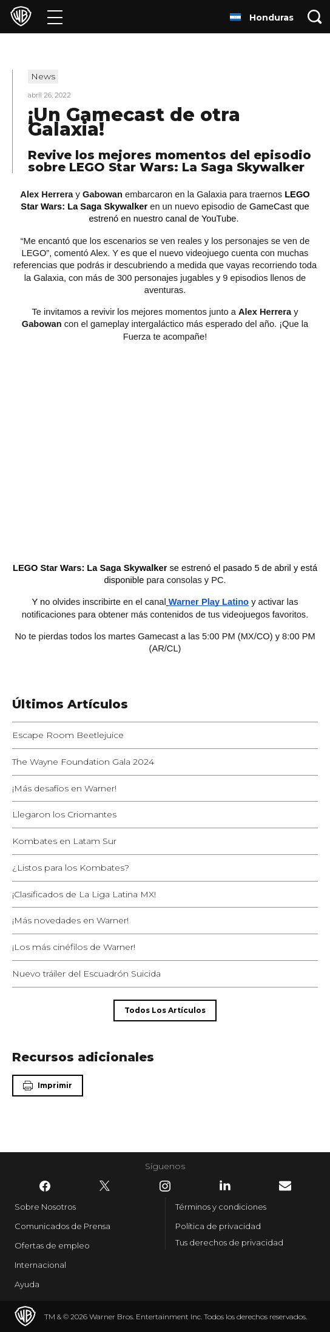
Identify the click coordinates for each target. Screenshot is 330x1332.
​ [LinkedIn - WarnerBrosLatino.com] (225, 1185)
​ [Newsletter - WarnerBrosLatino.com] (285, 1186)
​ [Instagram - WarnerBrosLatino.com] (165, 1186)
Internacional (40, 1265)
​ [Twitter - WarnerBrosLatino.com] (105, 1186)
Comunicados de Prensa (62, 1226)
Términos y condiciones (220, 1207)
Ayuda (27, 1284)
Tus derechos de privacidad (229, 1242)
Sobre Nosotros (45, 1207)
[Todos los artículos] (165, 1010)
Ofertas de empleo (52, 1245)
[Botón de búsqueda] (315, 16)
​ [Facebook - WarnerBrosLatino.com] (45, 1186)
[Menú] (55, 16)
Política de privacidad (218, 1226)
